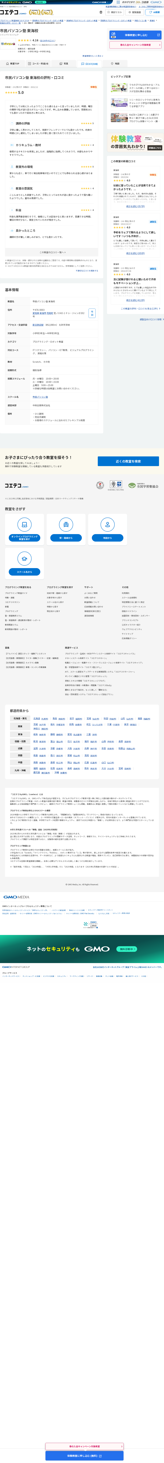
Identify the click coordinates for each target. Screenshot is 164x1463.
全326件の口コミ (47, 40)
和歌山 (122, 748)
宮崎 (121, 768)
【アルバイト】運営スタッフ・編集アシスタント (25, 653)
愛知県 (36, 313)
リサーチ (90, 976)
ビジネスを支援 (48, 976)
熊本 (86, 768)
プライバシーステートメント (134, 606)
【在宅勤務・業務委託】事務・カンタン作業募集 (25, 667)
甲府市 (110, 741)
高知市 (93, 755)
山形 (123, 718)
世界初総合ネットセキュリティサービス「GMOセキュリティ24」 (25, 910)
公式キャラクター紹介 (131, 624)
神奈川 (36, 728)
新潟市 (42, 741)
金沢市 (76, 741)
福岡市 (42, 768)
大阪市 (76, 748)
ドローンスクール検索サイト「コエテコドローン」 (86, 658)
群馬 (71, 724)
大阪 (69, 748)
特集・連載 (9, 597)
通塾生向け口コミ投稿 (151, 319)
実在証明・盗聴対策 (9, 913)
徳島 (35, 755)
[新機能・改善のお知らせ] (101, 12)
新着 (7, 606)
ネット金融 (109, 976)
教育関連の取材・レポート (16, 629)
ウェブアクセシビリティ (132, 629)
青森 (55, 718)
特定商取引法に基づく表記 (133, 602)
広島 (86, 762)
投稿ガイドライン (129, 611)
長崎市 (76, 768)
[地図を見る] (92, 313)
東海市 (43, 313)
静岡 (52, 734)
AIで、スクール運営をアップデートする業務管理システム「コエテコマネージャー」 (100, 671)
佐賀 (52, 768)
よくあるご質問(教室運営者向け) (151, 6)
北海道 (36, 718)
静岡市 (59, 734)
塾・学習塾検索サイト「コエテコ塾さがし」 (83, 667)
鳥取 (35, 762)
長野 (121, 741)
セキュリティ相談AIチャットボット (100, 910)
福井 (86, 741)
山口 (104, 762)
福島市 (147, 718)
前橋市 (78, 724)
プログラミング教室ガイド (16, 593)
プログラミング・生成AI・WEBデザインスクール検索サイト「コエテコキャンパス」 (100, 653)
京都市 (59, 748)
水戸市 (42, 724)
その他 (143, 976)
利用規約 (125, 593)
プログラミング (11, 611)
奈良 (104, 748)
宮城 (89, 718)
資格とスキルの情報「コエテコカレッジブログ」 (85, 680)
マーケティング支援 (77, 976)
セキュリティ (62, 976)
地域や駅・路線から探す (57, 593)
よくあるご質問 (90, 593)
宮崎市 (127, 768)
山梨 (104, 741)
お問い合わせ (90, 597)
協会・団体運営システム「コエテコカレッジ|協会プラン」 (89, 694)
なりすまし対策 (103, 913)
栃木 (52, 724)
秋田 (106, 718)
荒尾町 (50, 313)
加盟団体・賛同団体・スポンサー (136, 615)
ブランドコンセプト (130, 620)
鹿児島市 (45, 772)
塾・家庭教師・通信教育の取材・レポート (23, 620)
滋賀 (35, 748)
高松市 (59, 755)
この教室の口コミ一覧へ (52, 252)
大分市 (110, 768)
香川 (52, 755)
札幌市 (44, 718)
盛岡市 (79, 718)
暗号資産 (119, 976)
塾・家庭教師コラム (13, 615)
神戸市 (93, 748)
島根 (52, 762)
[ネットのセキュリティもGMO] (24, 2)
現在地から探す (53, 611)
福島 (140, 718)
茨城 (35, 724)
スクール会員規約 (129, 597)
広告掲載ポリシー (129, 638)
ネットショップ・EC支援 (31, 976)
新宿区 (133, 724)
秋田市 (113, 718)
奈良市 (110, 748)
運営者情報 (89, 615)
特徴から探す (52, 606)
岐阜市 (42, 734)
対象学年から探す (54, 597)
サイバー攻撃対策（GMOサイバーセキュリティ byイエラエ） (41, 913)
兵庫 (86, 748)
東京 (126, 724)
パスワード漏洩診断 (59, 910)
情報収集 (99, 976)
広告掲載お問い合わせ (93, 606)
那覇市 (63, 772)
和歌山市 (130, 748)
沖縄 (57, 772)
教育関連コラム (11, 624)
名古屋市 (77, 734)
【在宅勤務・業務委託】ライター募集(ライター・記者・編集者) (32, 658)
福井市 (93, 741)
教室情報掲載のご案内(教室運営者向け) (121, 6)
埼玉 (88, 724)
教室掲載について (91, 602)
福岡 (35, 768)
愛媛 (69, 755)
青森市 (62, 718)
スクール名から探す (55, 602)
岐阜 (35, 734)
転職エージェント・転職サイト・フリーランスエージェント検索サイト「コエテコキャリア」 (104, 662)
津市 (94, 734)
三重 (88, 734)
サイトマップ (127, 633)
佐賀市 (59, 768)
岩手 (72, 718)
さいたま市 (97, 724)
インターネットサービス (11, 976)
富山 (52, 741)
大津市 (42, 748)
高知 (86, 755)
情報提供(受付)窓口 (92, 611)
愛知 (69, 734)
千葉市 (116, 724)
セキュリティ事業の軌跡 (121, 913)
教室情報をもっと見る (92, 55)
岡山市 (76, 762)
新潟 (35, 741)
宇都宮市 (60, 724)
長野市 (127, 741)
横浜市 (44, 728)
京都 (52, 748)
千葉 (109, 724)
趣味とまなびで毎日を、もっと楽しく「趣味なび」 (86, 689)
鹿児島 (36, 772)
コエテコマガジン (12, 602)
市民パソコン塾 (40, 396)
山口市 (110, 762)
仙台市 (96, 718)
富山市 (59, 741)
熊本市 (93, 768)
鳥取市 (42, 762)
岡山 (69, 762)
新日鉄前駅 (38, 324)
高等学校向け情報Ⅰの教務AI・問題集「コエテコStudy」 (89, 685)
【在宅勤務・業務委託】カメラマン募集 (22, 662)
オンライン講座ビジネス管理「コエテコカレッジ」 (86, 676)
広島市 (93, 762)
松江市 (59, 762)
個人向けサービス (132, 976)
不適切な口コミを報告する (87, 270)
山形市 (130, 718)
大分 (104, 768)
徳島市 (42, 755)
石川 (69, 741)
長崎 (69, 768)
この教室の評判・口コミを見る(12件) (139, 308)
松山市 (76, 755)
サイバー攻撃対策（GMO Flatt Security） (80, 913)
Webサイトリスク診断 (77, 910)
